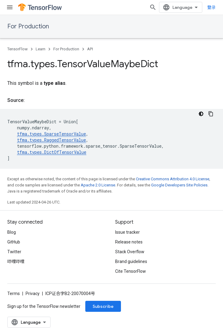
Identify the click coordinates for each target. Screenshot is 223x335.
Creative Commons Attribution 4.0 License (172, 179)
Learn (40, 49)
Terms (13, 293)
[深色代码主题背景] (201, 114)
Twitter (14, 251)
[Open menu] (10, 7)
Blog (11, 232)
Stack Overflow (129, 251)
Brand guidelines (131, 261)
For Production (28, 26)
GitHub (13, 242)
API (90, 49)
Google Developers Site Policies (179, 185)
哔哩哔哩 (15, 261)
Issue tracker (127, 232)
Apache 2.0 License (98, 185)
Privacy (33, 293)
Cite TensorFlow (130, 271)
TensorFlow (17, 49)
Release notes (129, 242)
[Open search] (153, 7)
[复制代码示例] (211, 114)
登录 (211, 7)
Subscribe (103, 306)
